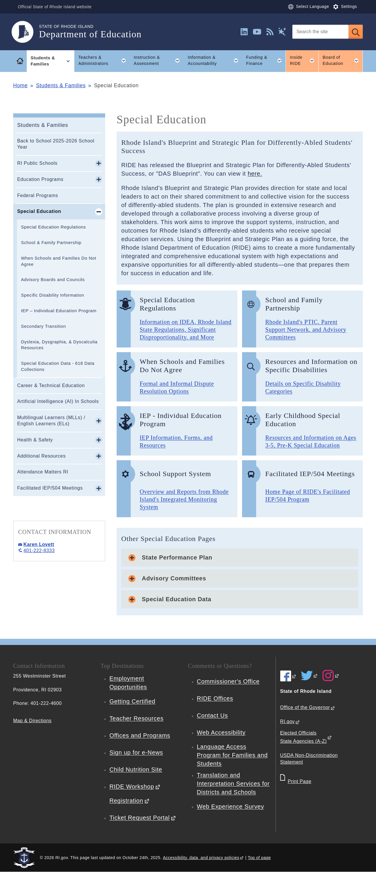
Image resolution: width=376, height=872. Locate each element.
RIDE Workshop (131, 786)
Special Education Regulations (53, 227)
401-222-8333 (39, 550)
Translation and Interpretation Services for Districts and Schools (233, 783)
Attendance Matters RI (42, 471)
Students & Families (61, 85)
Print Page (299, 781)
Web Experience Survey (230, 806)
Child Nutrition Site (135, 769)
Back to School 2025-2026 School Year (55, 143)
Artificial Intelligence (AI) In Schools (58, 401)
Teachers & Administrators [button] (104, 60)
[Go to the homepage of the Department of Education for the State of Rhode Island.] (26, 32)
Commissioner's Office (228, 681)
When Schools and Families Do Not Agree (58, 261)
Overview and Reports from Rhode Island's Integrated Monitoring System (184, 499)
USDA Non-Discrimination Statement (309, 759)
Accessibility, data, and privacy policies (201, 857)
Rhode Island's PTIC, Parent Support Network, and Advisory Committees (305, 329)
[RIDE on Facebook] (288, 676)
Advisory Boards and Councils (53, 279)
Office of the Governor (305, 707)
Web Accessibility (221, 732)
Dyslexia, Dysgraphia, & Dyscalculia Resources (59, 345)
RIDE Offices (215, 698)
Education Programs (40, 179)
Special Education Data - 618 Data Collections (57, 366)
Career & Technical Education (51, 385)
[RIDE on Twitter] (309, 675)
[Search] (320, 32)
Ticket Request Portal (139, 817)
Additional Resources (41, 455)
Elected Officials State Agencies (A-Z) (303, 737)
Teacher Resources (136, 718)
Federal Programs (37, 195)
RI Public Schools (37, 163)
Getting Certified (132, 701)
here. (255, 173)
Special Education (39, 211)
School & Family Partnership (51, 242)
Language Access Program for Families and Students (232, 755)
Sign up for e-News (136, 752)
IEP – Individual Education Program (58, 310)
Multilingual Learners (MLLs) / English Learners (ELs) (51, 420)
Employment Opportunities (128, 682)
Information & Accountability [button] (215, 60)
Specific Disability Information (52, 295)
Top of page (259, 857)
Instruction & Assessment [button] (159, 60)
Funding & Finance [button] (266, 60)
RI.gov (287, 721)
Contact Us (212, 715)
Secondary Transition (43, 326)
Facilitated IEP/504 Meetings (50, 487)
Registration (126, 800)
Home (20, 85)
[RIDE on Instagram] (330, 675)
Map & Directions (32, 720)
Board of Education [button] (343, 60)
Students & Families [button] (52, 61)
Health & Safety (35, 439)
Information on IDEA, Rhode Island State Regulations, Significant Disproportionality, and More (185, 329)
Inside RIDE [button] (304, 60)
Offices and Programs (139, 735)
